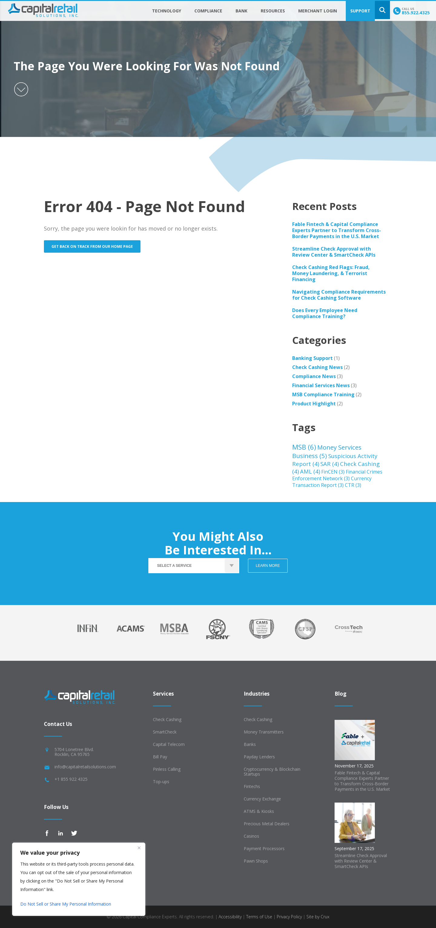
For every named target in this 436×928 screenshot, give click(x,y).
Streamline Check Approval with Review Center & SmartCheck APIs (333, 251)
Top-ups (161, 781)
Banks (250, 744)
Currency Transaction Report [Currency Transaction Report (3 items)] (332, 481)
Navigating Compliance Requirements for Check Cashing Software (339, 294)
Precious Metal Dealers (266, 824)
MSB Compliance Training (323, 394)
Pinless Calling (166, 769)
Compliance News (314, 376)
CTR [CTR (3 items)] (353, 485)
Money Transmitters (264, 732)
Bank (241, 11)
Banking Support (312, 358)
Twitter (74, 833)
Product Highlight (314, 403)
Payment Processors (264, 848)
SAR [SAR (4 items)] (329, 463)
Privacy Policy (289, 917)
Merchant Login (317, 11)
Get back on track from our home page (92, 246)
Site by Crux (317, 917)
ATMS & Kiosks (259, 811)
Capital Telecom (169, 744)
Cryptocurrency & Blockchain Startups (272, 771)
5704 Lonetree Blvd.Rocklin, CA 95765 (74, 752)
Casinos (251, 836)
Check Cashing (167, 719)
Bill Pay (160, 757)
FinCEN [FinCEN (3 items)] (333, 471)
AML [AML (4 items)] (310, 471)
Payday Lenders (259, 757)
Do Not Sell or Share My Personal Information (65, 904)
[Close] (139, 847)
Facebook (47, 833)
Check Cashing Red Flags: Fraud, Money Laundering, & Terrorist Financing (331, 273)
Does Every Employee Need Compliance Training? (324, 313)
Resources (273, 11)
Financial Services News (321, 385)
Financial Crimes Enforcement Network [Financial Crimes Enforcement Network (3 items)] (337, 475)
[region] (78, 879)
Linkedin (61, 833)
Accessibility (230, 917)
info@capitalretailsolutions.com (85, 767)
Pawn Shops (256, 861)
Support (360, 11)
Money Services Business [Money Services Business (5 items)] (327, 451)
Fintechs (252, 786)
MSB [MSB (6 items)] (304, 446)
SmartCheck (165, 732)
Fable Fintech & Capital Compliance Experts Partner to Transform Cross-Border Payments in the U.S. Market (336, 230)
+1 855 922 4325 (71, 779)
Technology (166, 11)
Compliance (208, 11)
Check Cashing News (317, 367)
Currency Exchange (262, 799)
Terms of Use (259, 917)
